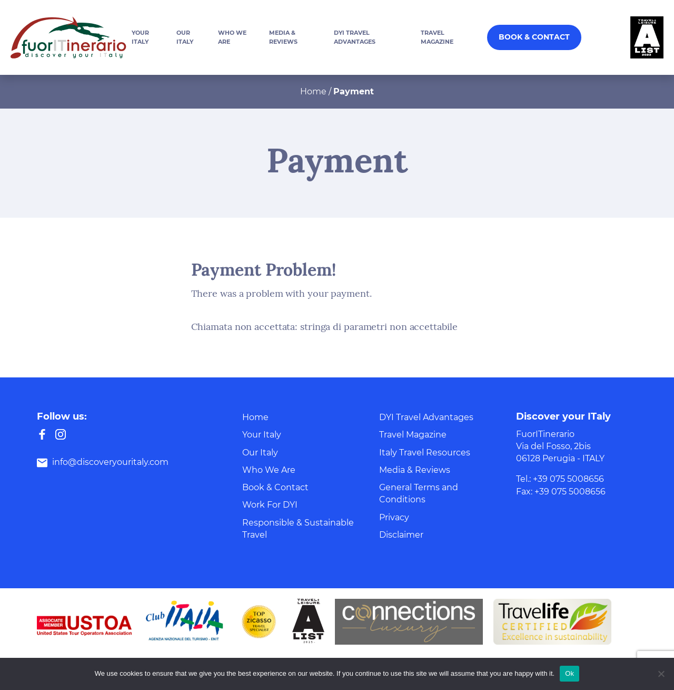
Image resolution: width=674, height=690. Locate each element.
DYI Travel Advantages (426, 417)
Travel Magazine (413, 435)
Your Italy (261, 435)
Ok (569, 673)
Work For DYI (270, 505)
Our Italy (260, 453)
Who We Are (268, 470)
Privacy (394, 517)
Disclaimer (401, 535)
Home (313, 91)
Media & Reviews (414, 470)
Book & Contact (534, 37)
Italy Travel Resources (424, 453)
